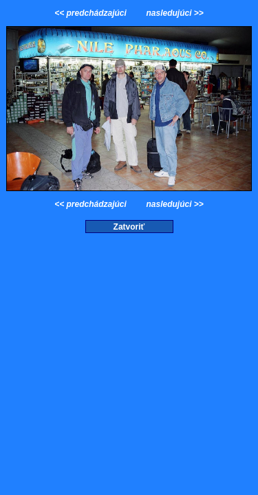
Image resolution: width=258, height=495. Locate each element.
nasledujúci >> (174, 13)
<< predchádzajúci (91, 13)
